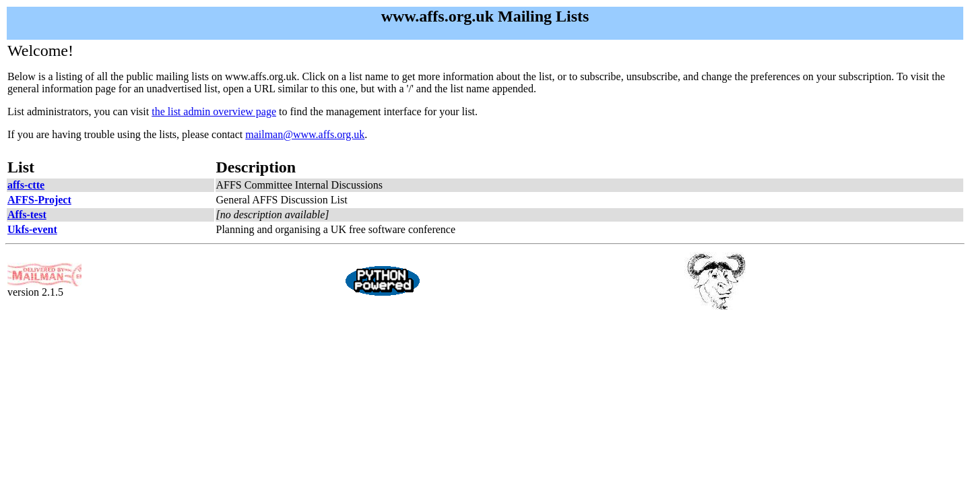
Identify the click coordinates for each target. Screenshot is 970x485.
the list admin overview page (214, 111)
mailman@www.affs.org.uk (304, 134)
